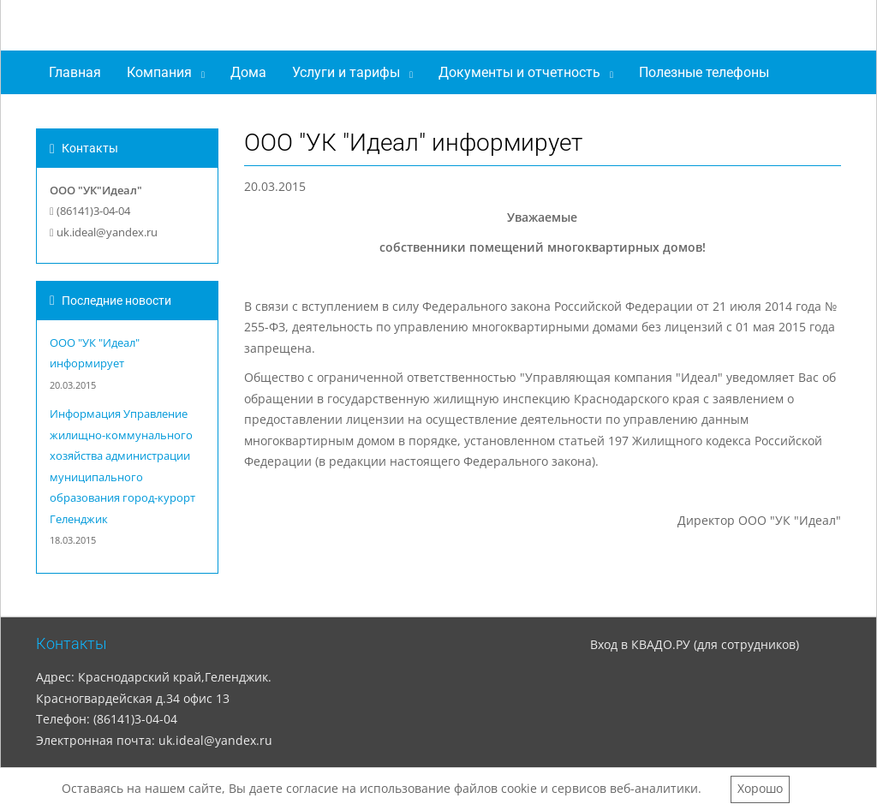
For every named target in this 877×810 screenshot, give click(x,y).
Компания (159, 72)
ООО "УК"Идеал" (142, 28)
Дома (248, 72)
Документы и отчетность (519, 72)
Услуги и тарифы (346, 72)
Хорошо (760, 788)
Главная (75, 72)
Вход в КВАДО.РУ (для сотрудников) (694, 644)
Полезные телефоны (704, 72)
